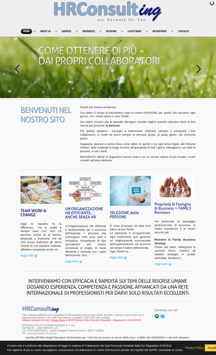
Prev (17, 69)
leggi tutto (26, 255)
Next (198, 69)
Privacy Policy (58, 320)
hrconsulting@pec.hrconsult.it (41, 333)
